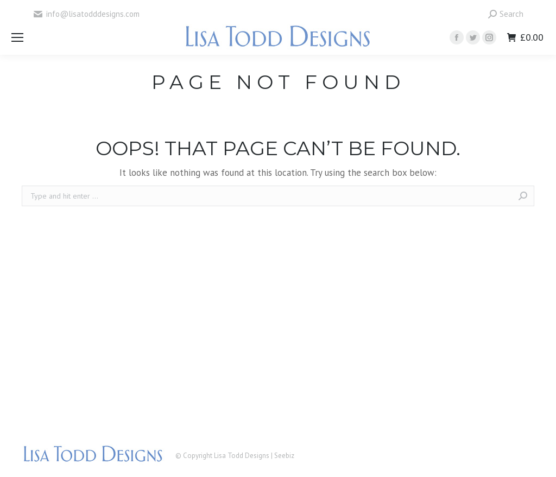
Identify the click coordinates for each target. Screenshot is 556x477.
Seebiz (284, 455)
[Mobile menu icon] (17, 37)
